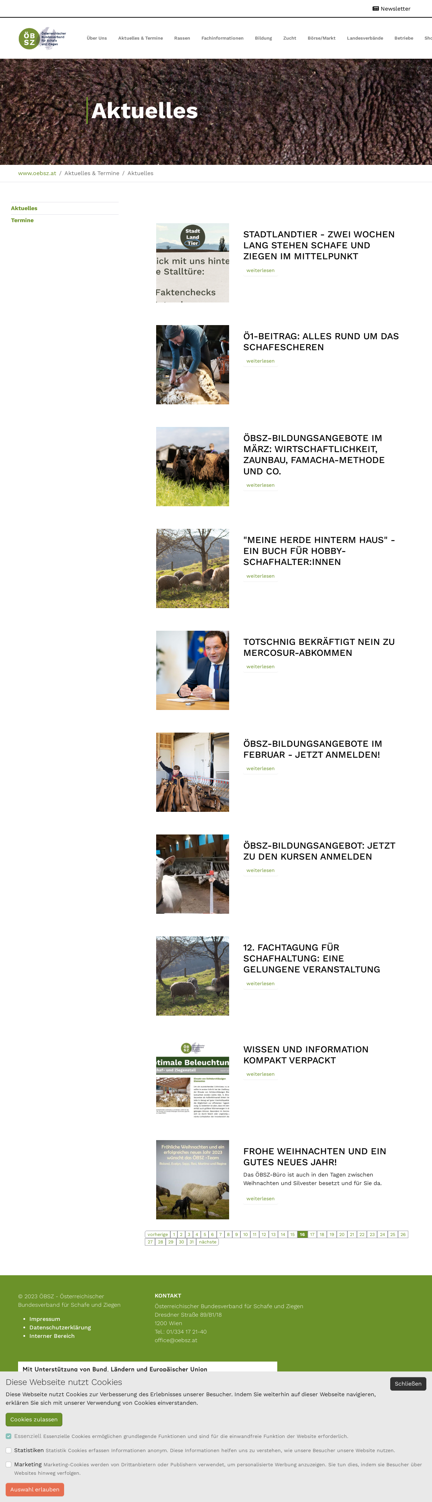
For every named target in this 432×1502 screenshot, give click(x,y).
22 (361, 1234)
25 (392, 1234)
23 (372, 1234)
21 (352, 1234)
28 (160, 1241)
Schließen (408, 1383)
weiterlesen (260, 270)
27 (150, 1241)
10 (245, 1234)
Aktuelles (24, 208)
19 (332, 1234)
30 (181, 1241)
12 (264, 1234)
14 (283, 1234)
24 (382, 1234)
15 (292, 1234)
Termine (22, 220)
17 (312, 1234)
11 (254, 1234)
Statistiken (29, 1450)
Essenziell (27, 1436)
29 (171, 1241)
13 (273, 1234)
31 (191, 1241)
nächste (207, 1241)
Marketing (28, 1464)
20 (342, 1234)
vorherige (158, 1234)
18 (322, 1234)
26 (403, 1234)
